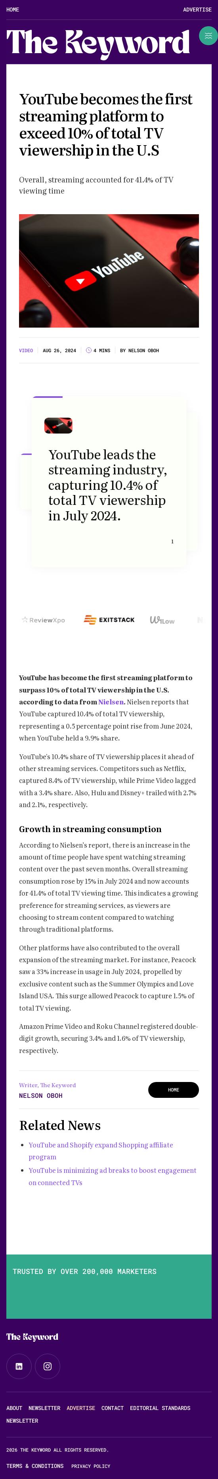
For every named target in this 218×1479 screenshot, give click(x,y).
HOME (173, 1089)
